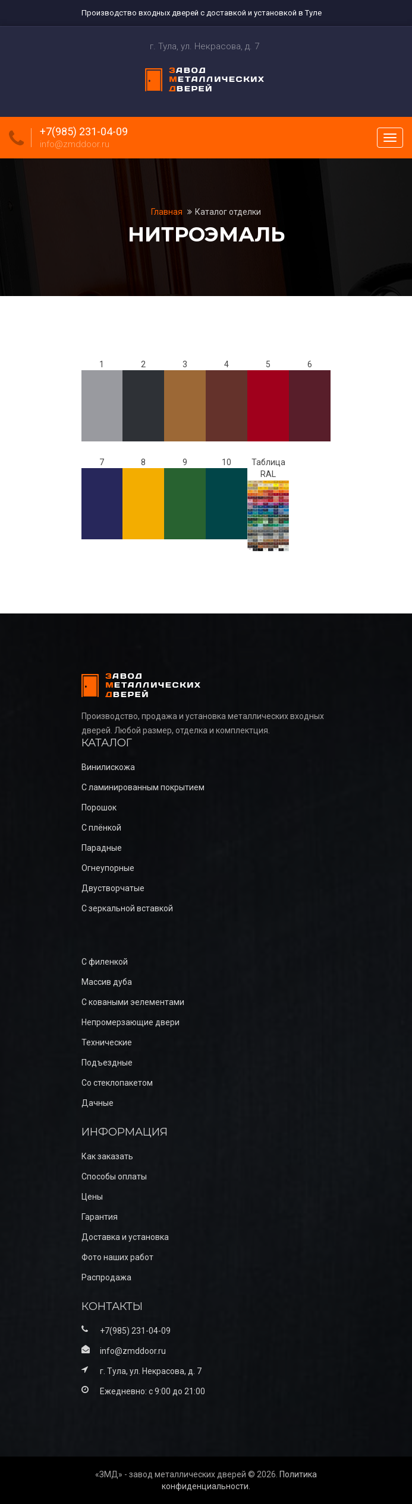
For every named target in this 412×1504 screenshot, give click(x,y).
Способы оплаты (114, 1176)
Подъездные (107, 1062)
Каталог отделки (228, 212)
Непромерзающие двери (130, 1022)
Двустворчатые (112, 888)
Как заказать (107, 1156)
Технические (106, 1042)
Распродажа (106, 1277)
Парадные (101, 848)
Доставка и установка (125, 1237)
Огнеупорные (107, 868)
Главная (167, 212)
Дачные (97, 1103)
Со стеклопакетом (117, 1083)
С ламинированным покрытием (143, 787)
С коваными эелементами (132, 1002)
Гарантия (99, 1217)
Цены (92, 1196)
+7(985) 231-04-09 (84, 132)
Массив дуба (106, 982)
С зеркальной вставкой (127, 908)
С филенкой (104, 961)
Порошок (99, 807)
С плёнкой (101, 827)
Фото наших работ (117, 1257)
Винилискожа (108, 767)
